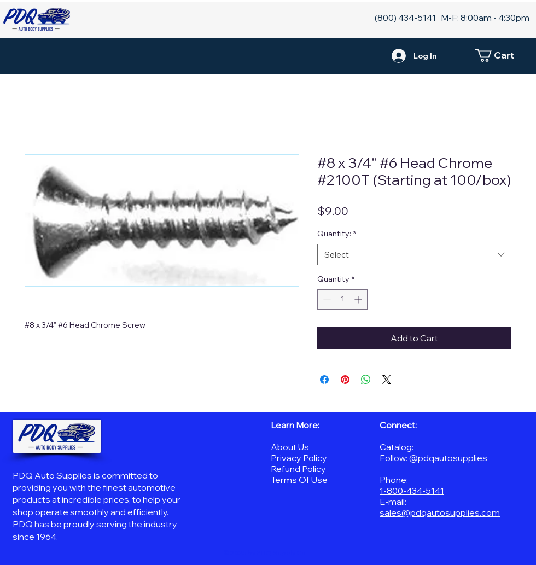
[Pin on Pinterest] (345, 379)
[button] (500, 55)
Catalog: (396, 446)
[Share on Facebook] (324, 379)
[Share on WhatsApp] (365, 379)
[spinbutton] (342, 299)
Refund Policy (298, 468)
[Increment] (359, 299)
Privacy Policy (299, 457)
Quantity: (336, 233)
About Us (290, 446)
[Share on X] (386, 379)
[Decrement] (326, 299)
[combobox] (414, 254)
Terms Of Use (299, 479)
